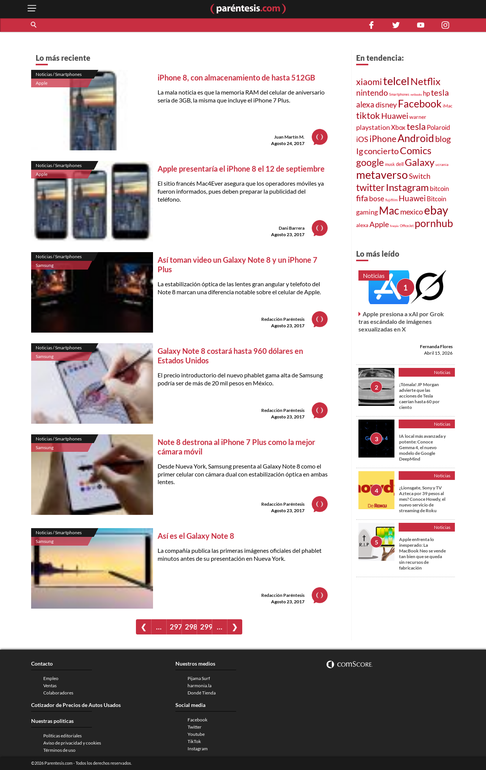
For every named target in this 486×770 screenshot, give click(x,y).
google (370, 162)
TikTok (194, 741)
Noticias (374, 275)
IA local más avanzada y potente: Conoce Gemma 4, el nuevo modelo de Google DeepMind (422, 447)
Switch (420, 176)
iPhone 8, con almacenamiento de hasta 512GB (236, 77)
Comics (415, 150)
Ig (359, 151)
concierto (381, 151)
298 (191, 626)
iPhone (382, 139)
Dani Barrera (292, 228)
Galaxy (419, 162)
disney (386, 104)
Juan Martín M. (289, 137)
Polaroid (438, 127)
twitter (370, 187)
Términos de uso (59, 750)
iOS (362, 139)
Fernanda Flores (436, 346)
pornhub (434, 223)
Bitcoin (436, 199)
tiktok (368, 115)
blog (443, 139)
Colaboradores (58, 693)
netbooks (416, 94)
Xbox (398, 127)
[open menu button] (32, 9)
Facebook (420, 104)
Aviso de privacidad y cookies (72, 743)
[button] (34, 25)
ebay (436, 210)
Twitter (195, 727)
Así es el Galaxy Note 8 (196, 535)
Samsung (45, 265)
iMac (448, 106)
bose (376, 198)
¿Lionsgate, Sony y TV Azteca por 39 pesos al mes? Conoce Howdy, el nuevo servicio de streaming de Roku (422, 499)
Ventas (50, 685)
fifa (362, 198)
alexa (365, 104)
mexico (411, 211)
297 (175, 626)
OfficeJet (406, 226)
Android (416, 138)
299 (206, 626)
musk (390, 164)
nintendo (372, 92)
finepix (394, 226)
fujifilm (391, 199)
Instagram (407, 187)
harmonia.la (199, 685)
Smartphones (399, 94)
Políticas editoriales (62, 735)
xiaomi (369, 81)
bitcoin (439, 188)
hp (426, 93)
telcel (396, 80)
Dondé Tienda (202, 693)
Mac (389, 210)
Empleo (50, 678)
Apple (41, 83)
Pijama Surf (199, 678)
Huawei (394, 116)
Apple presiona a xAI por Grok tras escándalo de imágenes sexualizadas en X (401, 321)
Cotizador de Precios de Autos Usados (76, 705)
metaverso (382, 174)
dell (400, 164)
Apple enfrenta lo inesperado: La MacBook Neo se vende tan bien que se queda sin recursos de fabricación (422, 553)
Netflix (425, 81)
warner (417, 117)
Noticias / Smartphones (59, 74)
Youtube (196, 734)
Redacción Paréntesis (283, 319)
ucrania (442, 164)
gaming (367, 212)
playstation (373, 127)
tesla (440, 92)
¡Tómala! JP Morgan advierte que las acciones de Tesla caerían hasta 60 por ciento (419, 396)
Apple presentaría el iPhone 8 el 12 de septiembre (241, 168)
